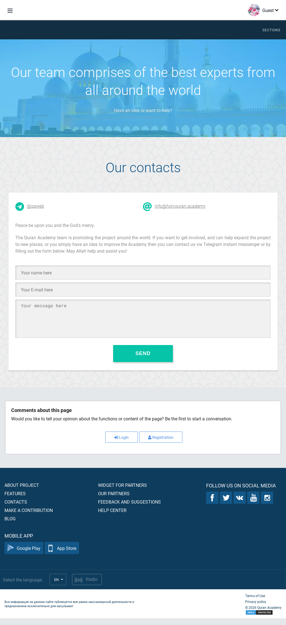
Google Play (23, 554)
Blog (10, 525)
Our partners (114, 500)
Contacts (15, 508)
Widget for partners (122, 492)
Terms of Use (255, 602)
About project (21, 492)
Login (121, 444)
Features (15, 500)
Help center (112, 517)
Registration (160, 444)
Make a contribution (28, 517)
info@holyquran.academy (180, 206)
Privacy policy (255, 608)
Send (143, 360)
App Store (61, 554)
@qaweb (35, 206)
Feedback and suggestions (129, 508)
